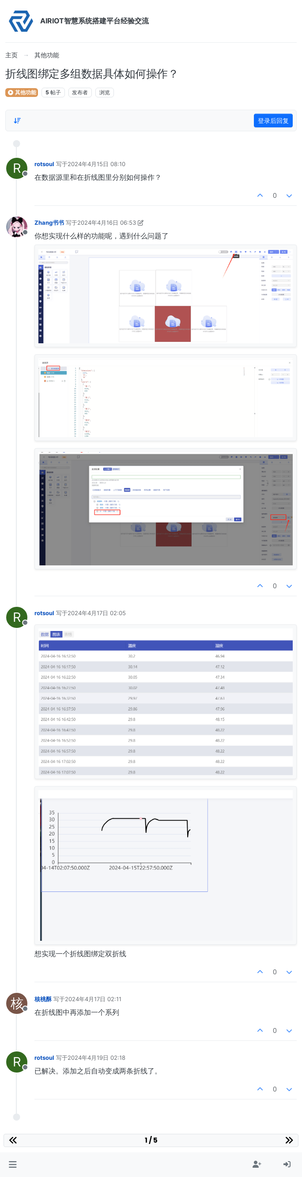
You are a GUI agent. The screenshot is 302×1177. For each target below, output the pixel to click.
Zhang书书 (49, 222)
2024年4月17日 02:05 (97, 612)
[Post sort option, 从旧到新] (17, 120)
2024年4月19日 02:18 (96, 1057)
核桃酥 (43, 998)
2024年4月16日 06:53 (106, 222)
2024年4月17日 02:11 (93, 998)
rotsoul (44, 163)
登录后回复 (273, 120)
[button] (13, 1164)
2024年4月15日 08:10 (96, 163)
